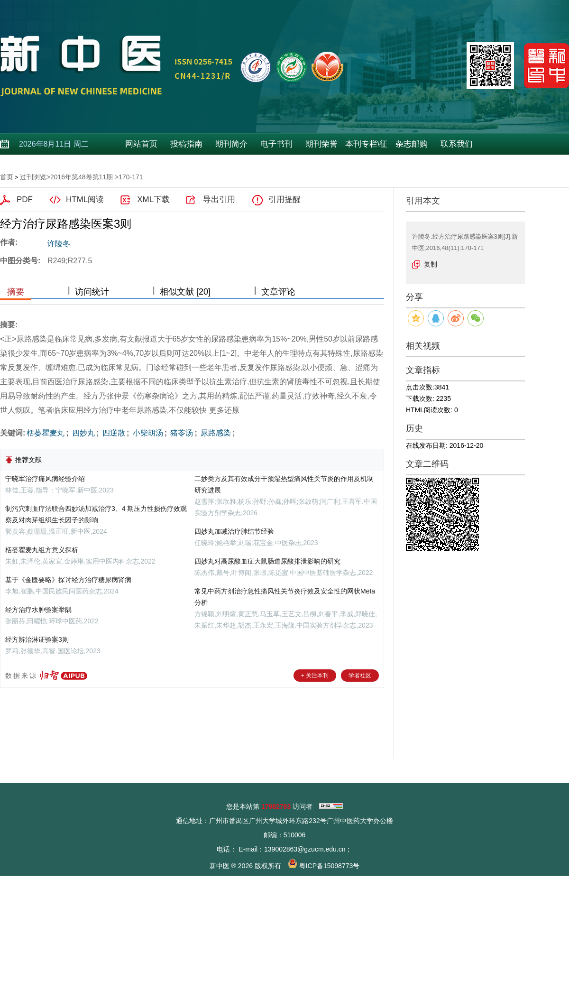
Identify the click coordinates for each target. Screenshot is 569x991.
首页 (6, 177)
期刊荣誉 (321, 143)
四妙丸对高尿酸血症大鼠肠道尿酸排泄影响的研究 (267, 561)
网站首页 (141, 143)
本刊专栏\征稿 (366, 147)
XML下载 (153, 199)
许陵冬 (58, 244)
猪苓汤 (180, 433)
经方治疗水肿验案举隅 (38, 609)
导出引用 (219, 199)
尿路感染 (215, 433)
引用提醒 (284, 199)
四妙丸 (82, 433)
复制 (430, 264)
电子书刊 (276, 143)
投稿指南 (186, 143)
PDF (25, 199)
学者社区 (360, 675)
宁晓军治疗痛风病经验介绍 (45, 478)
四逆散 (112, 433)
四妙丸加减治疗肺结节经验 (234, 531)
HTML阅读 (85, 199)
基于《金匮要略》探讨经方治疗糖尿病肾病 (68, 579)
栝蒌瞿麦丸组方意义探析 (41, 550)
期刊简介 (231, 143)
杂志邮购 (411, 143)
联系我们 (457, 143)
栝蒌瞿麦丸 (45, 433)
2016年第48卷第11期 (81, 177)
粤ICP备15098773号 (329, 866)
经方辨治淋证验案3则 (37, 639)
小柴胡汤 (146, 433)
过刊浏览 (33, 177)
